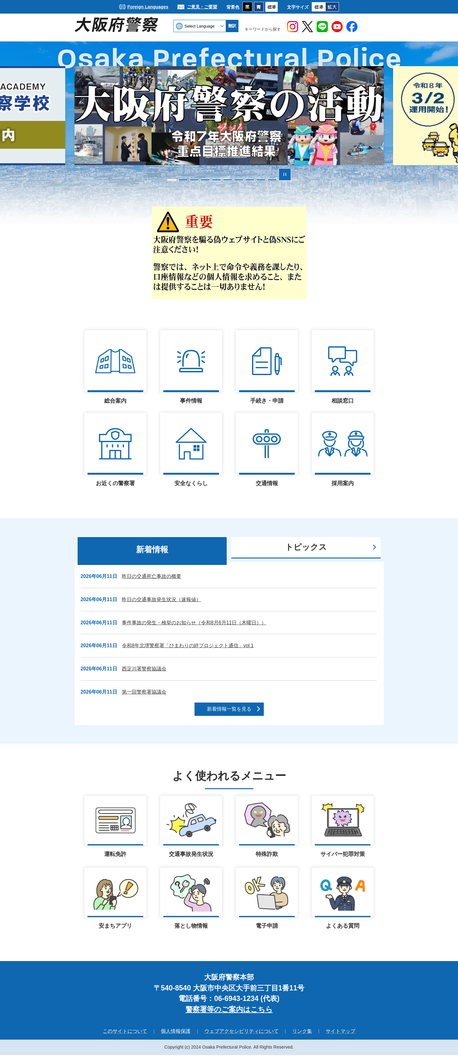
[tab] (152, 551)
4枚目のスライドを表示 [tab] (205, 180)
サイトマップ (340, 1032)
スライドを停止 (285, 174)
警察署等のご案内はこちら (229, 1010)
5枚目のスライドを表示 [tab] (216, 180)
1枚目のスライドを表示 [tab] (172, 180)
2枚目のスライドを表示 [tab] (183, 180)
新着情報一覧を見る (229, 709)
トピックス (306, 547)
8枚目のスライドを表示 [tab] (250, 180)
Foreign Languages (148, 6)
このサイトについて (125, 1032)
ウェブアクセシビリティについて (241, 1032)
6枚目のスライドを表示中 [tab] (227, 180)
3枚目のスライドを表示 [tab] (194, 180)
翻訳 (232, 26)
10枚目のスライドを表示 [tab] (272, 180)
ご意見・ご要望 (202, 6)
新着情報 (152, 549)
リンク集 (302, 1032)
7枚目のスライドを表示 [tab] (238, 180)
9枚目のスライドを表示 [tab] (261, 180)
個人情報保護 (175, 1032)
